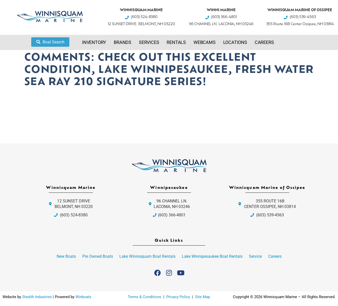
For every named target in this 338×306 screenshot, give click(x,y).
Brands (122, 42)
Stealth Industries (37, 297)
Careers (264, 42)
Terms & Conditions (144, 297)
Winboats (83, 297)
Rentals (176, 42)
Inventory (94, 42)
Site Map (202, 297)
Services (149, 42)
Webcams (205, 42)
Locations (235, 42)
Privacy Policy (178, 297)
